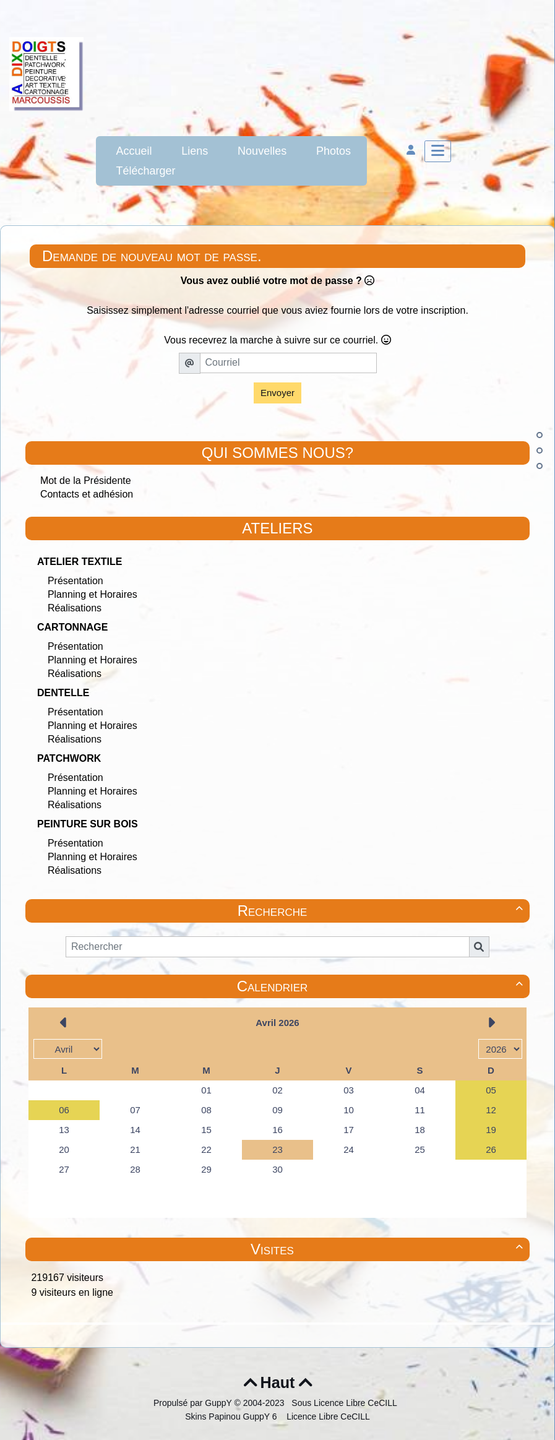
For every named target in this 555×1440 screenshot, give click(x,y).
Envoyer (277, 392)
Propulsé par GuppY (193, 1403)
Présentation (75, 581)
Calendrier (382, 986)
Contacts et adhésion (86, 494)
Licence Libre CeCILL (327, 1416)
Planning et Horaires (92, 594)
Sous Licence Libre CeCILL (345, 1403)
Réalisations (74, 608)
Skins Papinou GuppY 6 (233, 1416)
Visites (389, 1249)
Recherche (382, 910)
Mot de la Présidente (85, 480)
